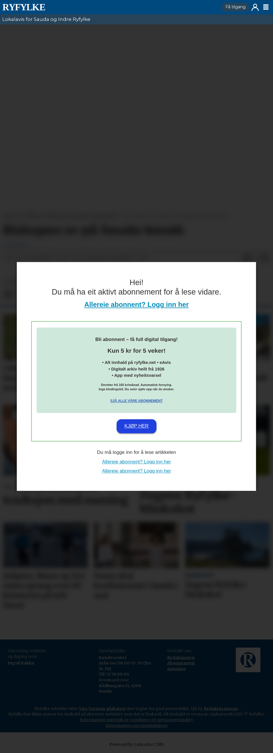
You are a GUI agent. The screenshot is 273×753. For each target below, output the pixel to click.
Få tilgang (235, 6)
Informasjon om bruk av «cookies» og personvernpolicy (136, 719)
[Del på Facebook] (246, 258)
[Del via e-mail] (265, 258)
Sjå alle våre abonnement (136, 401)
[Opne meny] (266, 7)
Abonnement (181, 663)
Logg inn (255, 7)
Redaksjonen (181, 657)
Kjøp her (136, 426)
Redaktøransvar (221, 708)
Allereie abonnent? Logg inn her (136, 305)
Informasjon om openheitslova (136, 725)
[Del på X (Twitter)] (256, 258)
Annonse (176, 668)
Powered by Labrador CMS (136, 744)
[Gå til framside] (23, 7)
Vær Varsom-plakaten (102, 708)
